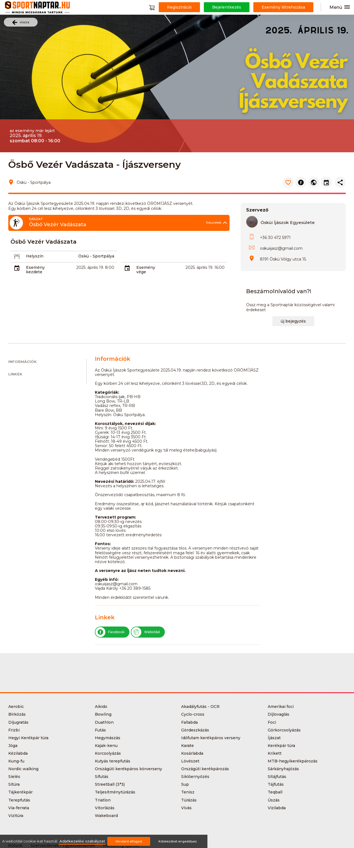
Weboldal (145, 632)
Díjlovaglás (278, 714)
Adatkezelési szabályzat (82, 841)
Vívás (186, 808)
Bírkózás (17, 714)
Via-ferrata (18, 808)
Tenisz (187, 792)
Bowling (103, 714)
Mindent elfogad (129, 841)
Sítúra (14, 784)
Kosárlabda (192, 753)
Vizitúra (15, 815)
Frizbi (14, 730)
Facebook (109, 632)
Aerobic (16, 706)
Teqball (275, 792)
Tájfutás (276, 784)
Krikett (275, 753)
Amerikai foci (281, 706)
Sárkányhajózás (283, 769)
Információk (22, 362)
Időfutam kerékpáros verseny (210, 738)
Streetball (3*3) (110, 784)
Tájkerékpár (20, 792)
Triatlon (103, 800)
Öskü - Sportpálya (96, 256)
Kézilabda (18, 753)
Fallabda (189, 722)
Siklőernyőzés (195, 776)
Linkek (15, 374)
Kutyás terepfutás (112, 761)
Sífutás (101, 776)
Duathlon (104, 722)
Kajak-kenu (106, 745)
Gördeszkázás (195, 730)
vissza (20, 22)
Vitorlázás (104, 808)
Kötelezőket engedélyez (177, 841)
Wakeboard (106, 815)
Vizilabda (277, 808)
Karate (187, 745)
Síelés (14, 776)
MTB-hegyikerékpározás (292, 761)
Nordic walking (23, 769)
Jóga (12, 745)
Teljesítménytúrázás (115, 792)
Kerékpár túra (281, 745)
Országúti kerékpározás (205, 769)
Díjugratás (18, 722)
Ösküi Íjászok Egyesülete (288, 222)
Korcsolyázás (108, 753)
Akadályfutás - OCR (200, 706)
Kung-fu (16, 761)
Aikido (101, 706)
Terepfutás (19, 800)
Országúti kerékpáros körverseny (128, 769)
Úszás (274, 800)
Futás (100, 730)
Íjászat (274, 738)
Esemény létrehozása (283, 7)
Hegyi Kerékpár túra (28, 738)
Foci (272, 722)
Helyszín (34, 256)
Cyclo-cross (192, 714)
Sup (185, 784)
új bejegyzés (293, 321)
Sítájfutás (277, 776)
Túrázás (189, 800)
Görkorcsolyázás (284, 730)
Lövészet (190, 761)
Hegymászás (107, 738)
